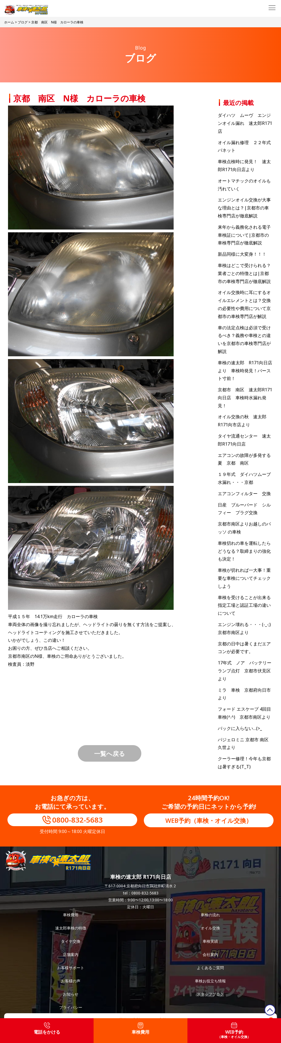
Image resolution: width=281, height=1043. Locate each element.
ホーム (9, 22)
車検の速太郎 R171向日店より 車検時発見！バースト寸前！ (245, 371)
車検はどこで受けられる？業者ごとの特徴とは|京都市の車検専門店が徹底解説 (244, 273)
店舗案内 (70, 954)
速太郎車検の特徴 (70, 928)
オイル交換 (210, 928)
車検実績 (210, 941)
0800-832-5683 (77, 820)
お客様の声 (70, 980)
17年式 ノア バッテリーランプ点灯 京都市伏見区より (244, 671)
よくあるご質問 (210, 967)
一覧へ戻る (109, 753)
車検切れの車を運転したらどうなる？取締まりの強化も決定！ (244, 551)
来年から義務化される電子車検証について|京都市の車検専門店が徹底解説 (244, 235)
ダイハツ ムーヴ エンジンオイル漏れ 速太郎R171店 (245, 123)
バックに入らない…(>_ (240, 728)
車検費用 (70, 914)
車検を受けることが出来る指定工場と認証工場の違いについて (244, 605)
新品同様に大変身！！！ (242, 254)
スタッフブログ (210, 994)
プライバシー (70, 1007)
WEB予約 (234, 1030)
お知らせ (70, 994)
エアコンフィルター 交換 (244, 493)
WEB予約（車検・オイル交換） (208, 820)
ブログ (23, 22)
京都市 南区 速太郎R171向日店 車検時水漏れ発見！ (245, 398)
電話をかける (47, 1028)
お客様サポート (70, 967)
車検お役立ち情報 (210, 980)
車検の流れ (210, 914)
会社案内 (210, 954)
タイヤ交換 (70, 941)
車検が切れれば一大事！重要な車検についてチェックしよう (244, 578)
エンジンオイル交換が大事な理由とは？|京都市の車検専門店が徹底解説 (244, 208)
